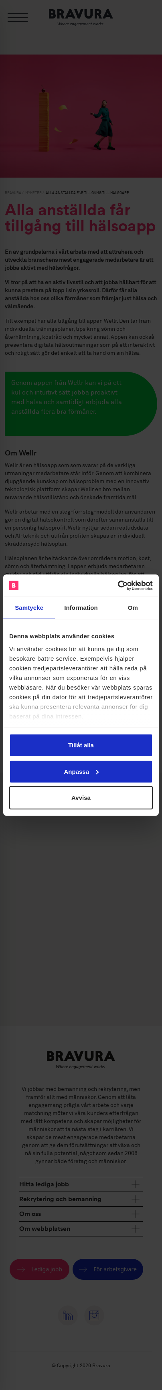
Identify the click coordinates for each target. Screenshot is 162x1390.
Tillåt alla (81, 745)
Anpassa (81, 771)
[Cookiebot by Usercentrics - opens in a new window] (118, 585)
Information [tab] (81, 607)
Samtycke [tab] (29, 607)
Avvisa (81, 797)
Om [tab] (133, 607)
